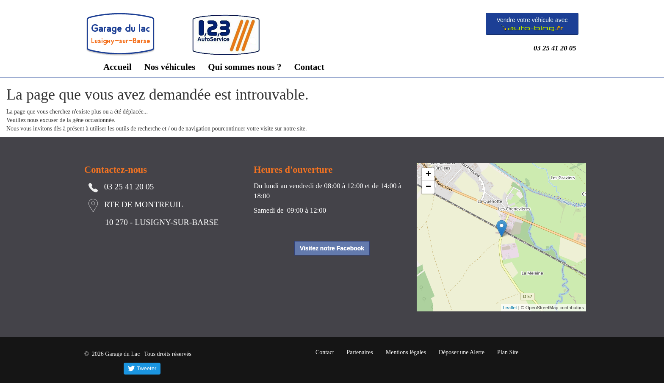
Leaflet (510, 307)
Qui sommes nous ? (244, 67)
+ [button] (428, 174)
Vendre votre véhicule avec (531, 24)
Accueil (117, 67)
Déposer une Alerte (461, 352)
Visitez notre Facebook (332, 248)
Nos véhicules (169, 67)
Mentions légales (406, 352)
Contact (309, 67)
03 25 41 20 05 (557, 48)
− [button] (428, 187)
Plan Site (507, 352)
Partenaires (360, 352)
